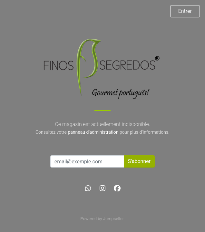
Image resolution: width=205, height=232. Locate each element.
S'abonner (139, 161)
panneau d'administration (93, 132)
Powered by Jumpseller (101, 218)
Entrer (185, 11)
